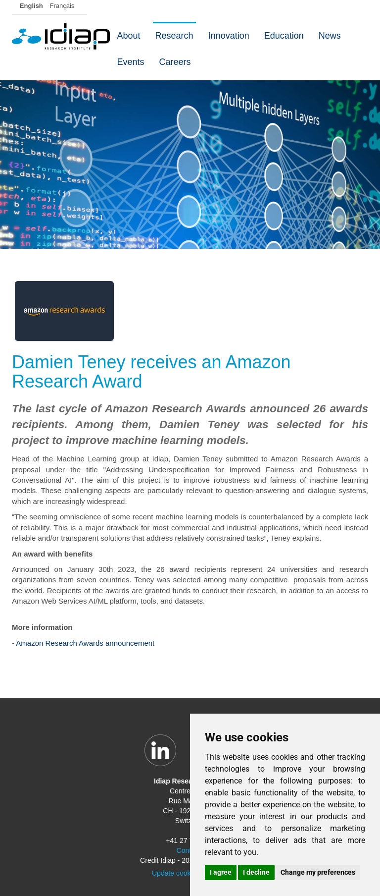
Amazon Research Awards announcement (85, 643)
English (31, 5)
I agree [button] (221, 872)
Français (61, 5)
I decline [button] (256, 872)
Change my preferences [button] (318, 872)
